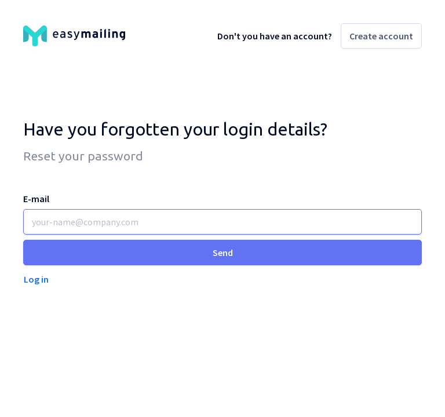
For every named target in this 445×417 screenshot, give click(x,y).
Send (223, 252)
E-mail (36, 198)
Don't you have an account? (274, 36)
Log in (36, 279)
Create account (381, 36)
